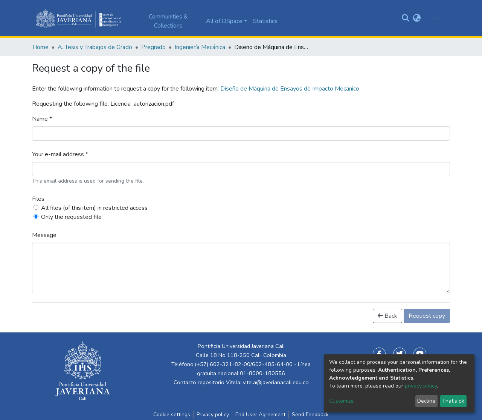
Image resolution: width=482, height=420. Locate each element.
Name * (42, 119)
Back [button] (387, 316)
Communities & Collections (168, 21)
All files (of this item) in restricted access (94, 208)
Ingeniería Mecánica (200, 47)
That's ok (453, 401)
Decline (426, 401)
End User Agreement (260, 414)
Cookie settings (171, 414)
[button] (417, 18)
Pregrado (153, 47)
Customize (341, 401)
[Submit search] (406, 18)
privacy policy (421, 385)
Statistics (265, 21)
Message (44, 235)
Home (40, 47)
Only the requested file (71, 217)
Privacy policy (213, 414)
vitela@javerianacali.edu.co (276, 382)
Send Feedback (310, 414)
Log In (433, 18)
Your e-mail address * (60, 154)
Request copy (427, 316)
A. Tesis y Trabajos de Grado (95, 47)
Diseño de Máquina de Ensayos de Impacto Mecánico (289, 89)
